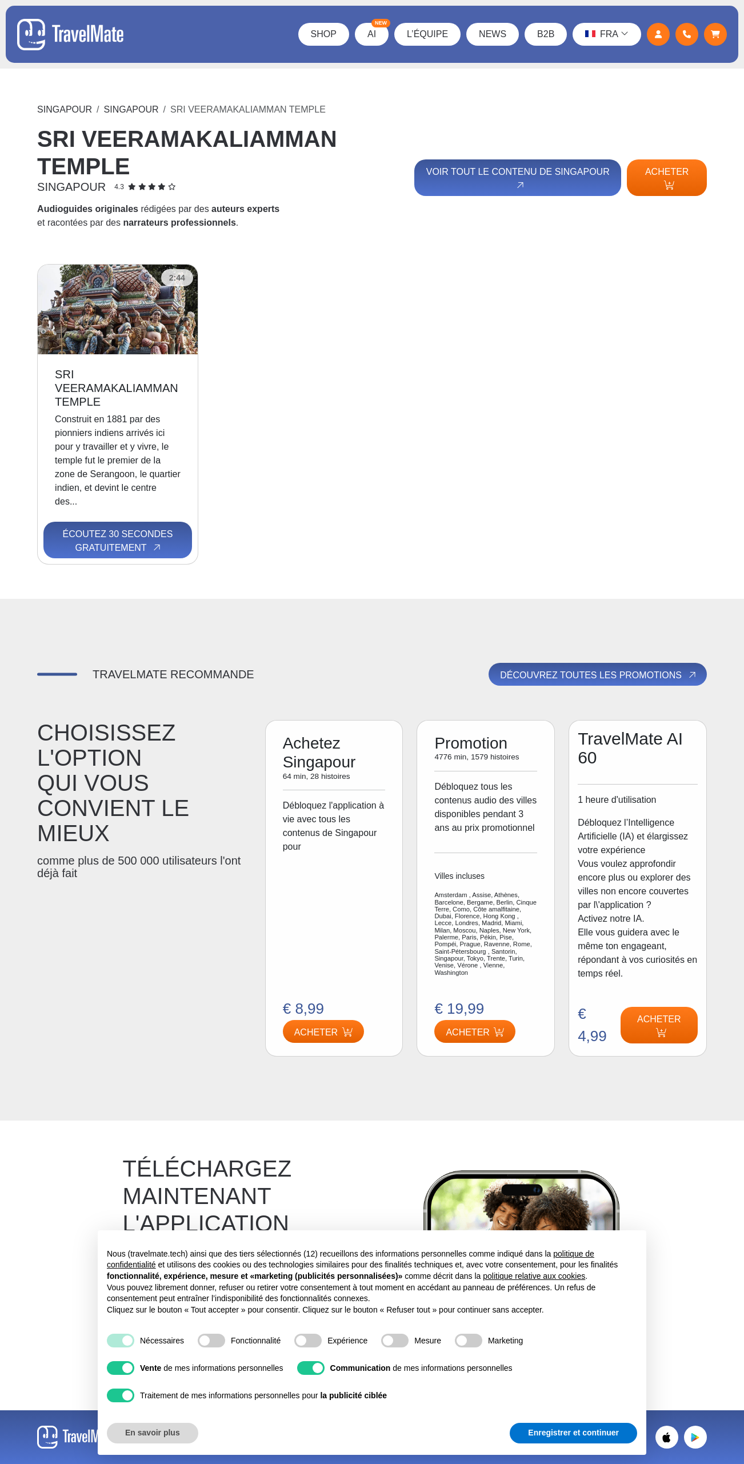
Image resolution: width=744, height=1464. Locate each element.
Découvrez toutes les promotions (599, 675)
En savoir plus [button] (152, 1432)
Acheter (667, 178)
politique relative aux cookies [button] (534, 1276)
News (492, 34)
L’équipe (427, 34)
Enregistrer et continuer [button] (573, 1432)
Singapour (64, 109)
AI (378, 31)
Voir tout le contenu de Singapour (518, 179)
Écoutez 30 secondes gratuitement (117, 541)
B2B (545, 34)
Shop (324, 34)
